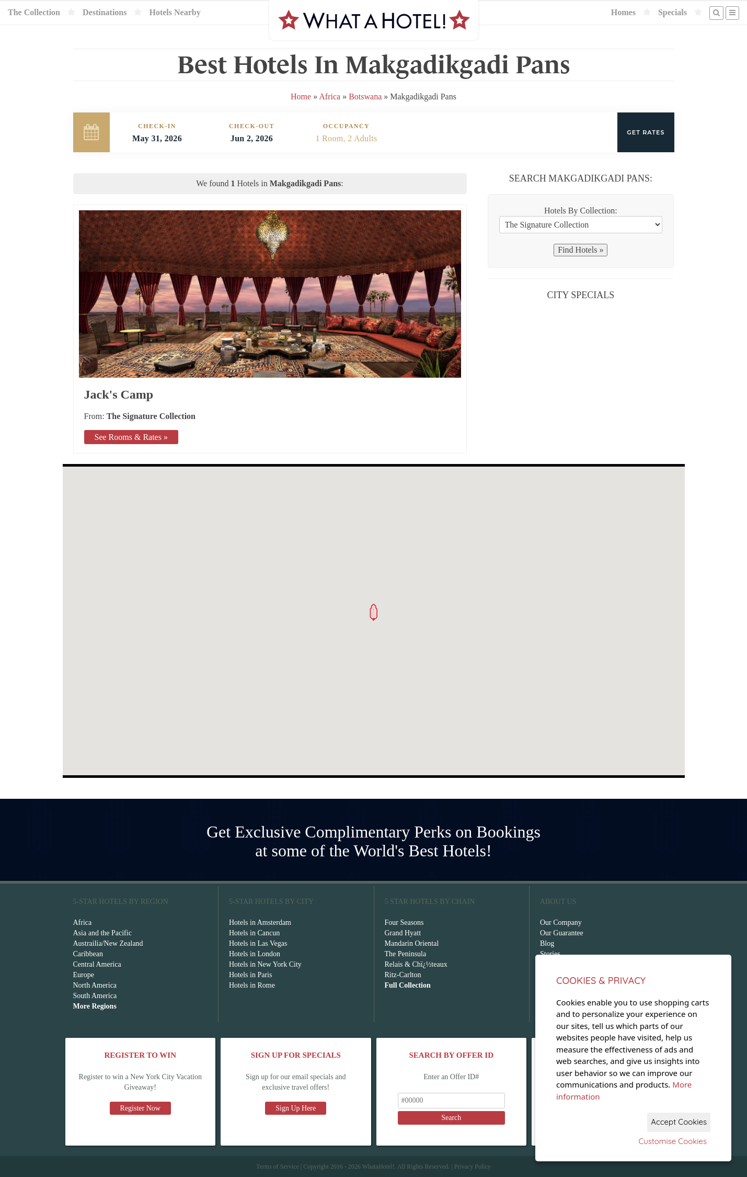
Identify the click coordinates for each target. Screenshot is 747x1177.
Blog (547, 943)
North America (95, 985)
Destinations (105, 12)
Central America (97, 964)
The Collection (34, 12)
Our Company (561, 922)
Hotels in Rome (252, 985)
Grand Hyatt (403, 933)
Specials (672, 12)
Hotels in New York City (265, 964)
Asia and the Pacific (102, 933)
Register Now (140, 1108)
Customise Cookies (672, 1141)
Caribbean (88, 954)
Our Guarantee (561, 933)
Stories (550, 954)
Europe (83, 975)
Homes (623, 12)
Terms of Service (277, 1166)
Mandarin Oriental (412, 943)
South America (95, 996)
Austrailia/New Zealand (108, 943)
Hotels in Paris (250, 975)
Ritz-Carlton (403, 975)
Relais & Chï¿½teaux (416, 964)
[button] (374, 612)
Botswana (365, 96)
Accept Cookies (679, 1122)
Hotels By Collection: (580, 210)
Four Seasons (404, 922)
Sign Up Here (295, 1108)
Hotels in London (254, 954)
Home (301, 96)
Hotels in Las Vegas (258, 943)
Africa (329, 96)
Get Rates (645, 132)
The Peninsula (406, 954)
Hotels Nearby (174, 12)
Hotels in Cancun (254, 933)
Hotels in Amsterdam (260, 922)
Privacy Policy (472, 1166)
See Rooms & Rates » (131, 437)
